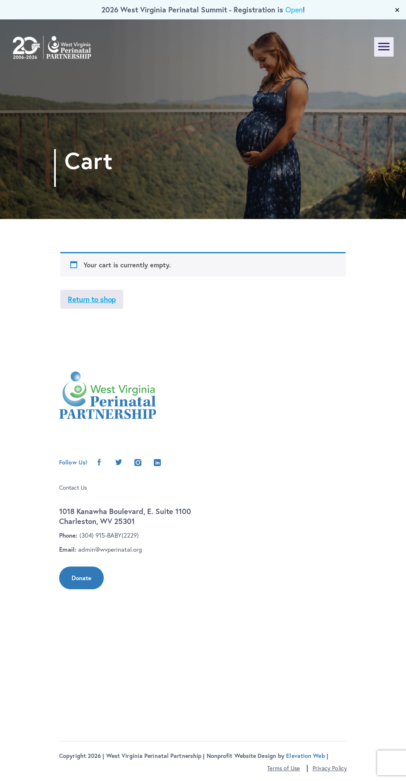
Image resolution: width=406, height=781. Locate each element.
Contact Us (73, 487)
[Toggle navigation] (384, 47)
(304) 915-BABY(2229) (109, 535)
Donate (81, 578)
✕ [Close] (397, 10)
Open (294, 9)
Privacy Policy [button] (330, 768)
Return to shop (92, 299)
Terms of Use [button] (283, 768)
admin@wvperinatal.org (110, 549)
